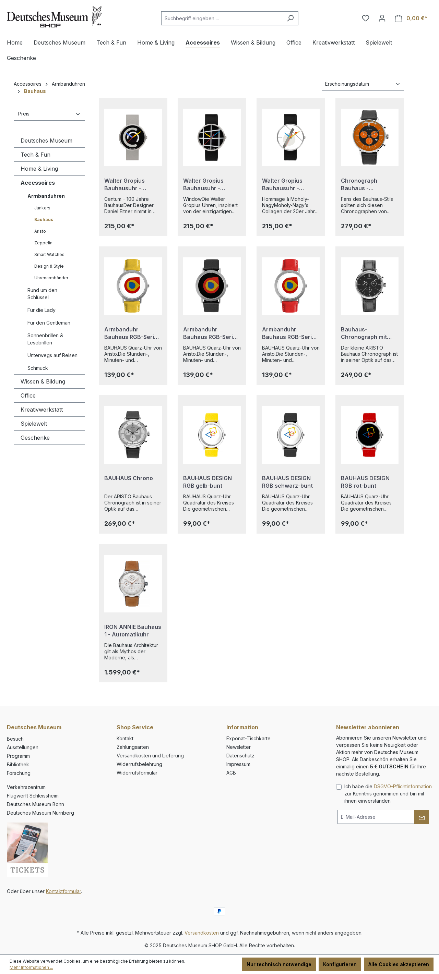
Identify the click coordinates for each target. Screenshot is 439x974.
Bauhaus (43, 219)
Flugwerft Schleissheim (33, 796)
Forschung (19, 773)
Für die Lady (41, 310)
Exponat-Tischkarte (248, 738)
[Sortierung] (363, 84)
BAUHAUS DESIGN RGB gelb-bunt (207, 482)
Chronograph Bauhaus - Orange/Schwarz (364, 184)
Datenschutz (240, 755)
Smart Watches (49, 254)
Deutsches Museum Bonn (35, 804)
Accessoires (38, 182)
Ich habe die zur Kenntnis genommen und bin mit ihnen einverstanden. (388, 793)
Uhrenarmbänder (51, 277)
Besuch (15, 739)
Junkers (42, 207)
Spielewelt (34, 423)
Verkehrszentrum (26, 787)
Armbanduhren (46, 196)
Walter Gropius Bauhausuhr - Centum (124, 184)
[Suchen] (290, 18)
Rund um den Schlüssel (42, 293)
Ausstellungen (22, 747)
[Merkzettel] (365, 18)
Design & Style (49, 266)
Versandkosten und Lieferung (150, 755)
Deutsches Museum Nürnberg (40, 813)
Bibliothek (18, 764)
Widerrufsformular (137, 773)
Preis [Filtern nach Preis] (49, 114)
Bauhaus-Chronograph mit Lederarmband (364, 333)
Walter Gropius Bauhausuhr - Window (203, 184)
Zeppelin (43, 242)
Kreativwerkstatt (42, 409)
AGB (231, 773)
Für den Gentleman (48, 323)
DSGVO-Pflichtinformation (403, 786)
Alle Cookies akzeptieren (398, 964)
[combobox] (222, 18)
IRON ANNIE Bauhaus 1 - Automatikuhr (132, 630)
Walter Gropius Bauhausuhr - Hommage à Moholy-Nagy (289, 184)
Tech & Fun (35, 154)
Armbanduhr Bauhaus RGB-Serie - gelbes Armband (132, 333)
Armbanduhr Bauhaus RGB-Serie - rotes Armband (290, 333)
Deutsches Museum (46, 140)
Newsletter (238, 747)
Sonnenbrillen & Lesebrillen (45, 338)
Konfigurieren (340, 964)
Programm (18, 756)
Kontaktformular (63, 891)
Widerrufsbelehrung (139, 764)
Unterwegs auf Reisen (52, 355)
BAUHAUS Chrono (128, 478)
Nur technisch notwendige (279, 964)
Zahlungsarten (133, 747)
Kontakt (125, 738)
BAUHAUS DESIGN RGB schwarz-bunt (287, 482)
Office (28, 395)
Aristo (40, 231)
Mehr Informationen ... (31, 967)
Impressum (238, 764)
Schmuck (37, 368)
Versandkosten (202, 933)
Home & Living (39, 168)
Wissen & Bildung (43, 381)
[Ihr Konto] (382, 18)
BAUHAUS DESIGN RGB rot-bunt (365, 482)
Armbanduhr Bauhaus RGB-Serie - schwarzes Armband (211, 333)
